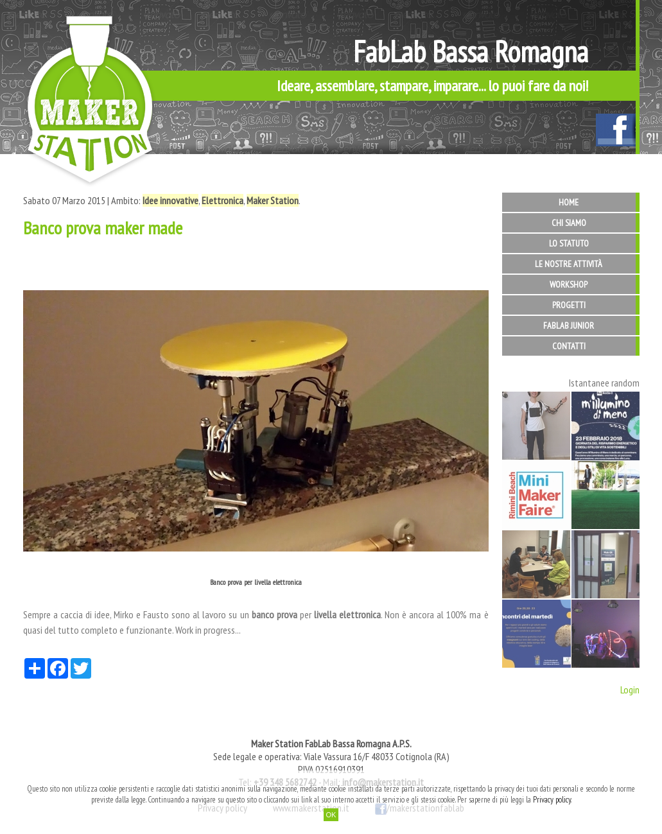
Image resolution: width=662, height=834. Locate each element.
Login (630, 689)
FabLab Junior (568, 325)
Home (569, 202)
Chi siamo (569, 223)
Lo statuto (569, 243)
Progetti (569, 305)
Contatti (569, 346)
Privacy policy (552, 799)
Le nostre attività (568, 264)
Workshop (569, 284)
